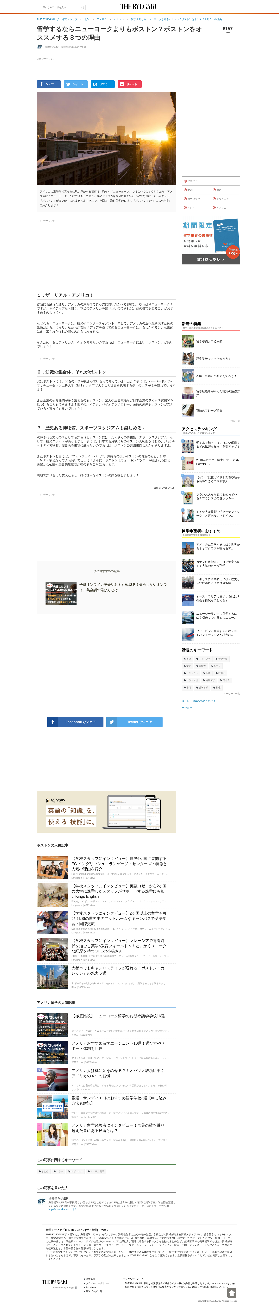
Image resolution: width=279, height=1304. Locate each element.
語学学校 (221, 659)
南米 (217, 190)
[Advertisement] (106, 665)
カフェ (215, 666)
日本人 (220, 673)
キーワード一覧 (232, 693)
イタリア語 (203, 659)
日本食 (225, 680)
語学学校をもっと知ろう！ (213, 358)
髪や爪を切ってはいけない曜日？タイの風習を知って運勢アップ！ (218, 444)
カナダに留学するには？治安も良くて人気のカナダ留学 (218, 563)
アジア (189, 207)
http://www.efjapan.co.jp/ (62, 1209)
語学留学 (202, 687)
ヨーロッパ (192, 199)
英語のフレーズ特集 (209, 410)
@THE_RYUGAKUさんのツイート (201, 700)
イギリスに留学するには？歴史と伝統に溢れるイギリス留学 (218, 581)
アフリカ (219, 207)
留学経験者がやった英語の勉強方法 (218, 393)
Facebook (91, 1287)
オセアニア (221, 199)
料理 (216, 687)
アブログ (187, 708)
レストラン (191, 673)
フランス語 (191, 680)
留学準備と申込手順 (209, 341)
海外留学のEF (58, 1198)
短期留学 (209, 680)
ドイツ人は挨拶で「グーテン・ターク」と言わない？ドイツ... (218, 513)
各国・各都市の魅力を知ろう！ (216, 376)
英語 (187, 659)
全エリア (191, 181)
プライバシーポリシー (97, 1283)
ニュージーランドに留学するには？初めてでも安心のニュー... (216, 615)
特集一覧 (235, 420)
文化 (187, 666)
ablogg (72, 1287)
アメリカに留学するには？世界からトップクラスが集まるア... (218, 546)
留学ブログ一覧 (94, 1291)
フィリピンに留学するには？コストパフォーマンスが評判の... (218, 632)
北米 (188, 190)
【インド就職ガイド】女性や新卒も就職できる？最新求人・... (218, 479)
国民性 (201, 666)
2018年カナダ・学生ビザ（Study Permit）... (217, 461)
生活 (206, 673)
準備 (187, 687)
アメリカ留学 (96, 1171)
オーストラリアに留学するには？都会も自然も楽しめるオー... (218, 598)
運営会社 (90, 1279)
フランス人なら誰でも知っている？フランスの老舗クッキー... (216, 496)
